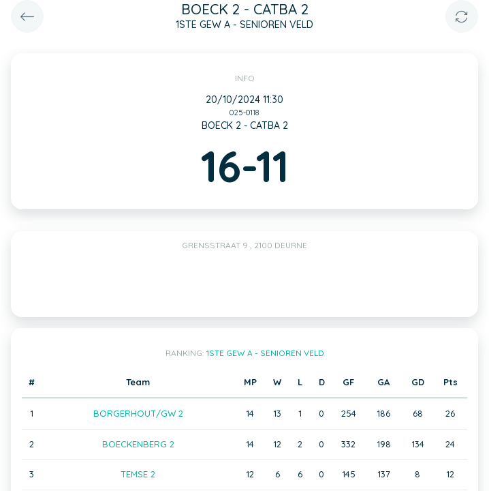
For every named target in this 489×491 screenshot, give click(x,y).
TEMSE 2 (138, 473)
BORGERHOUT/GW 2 (138, 413)
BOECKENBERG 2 (138, 443)
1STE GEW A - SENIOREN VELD (265, 353)
